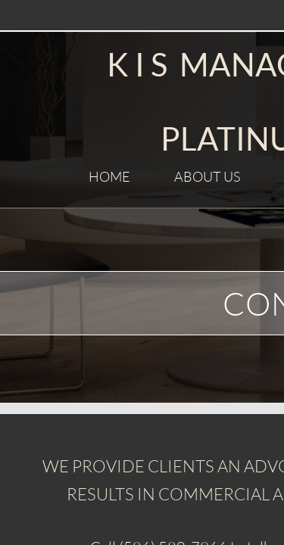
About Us (207, 176)
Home (109, 176)
